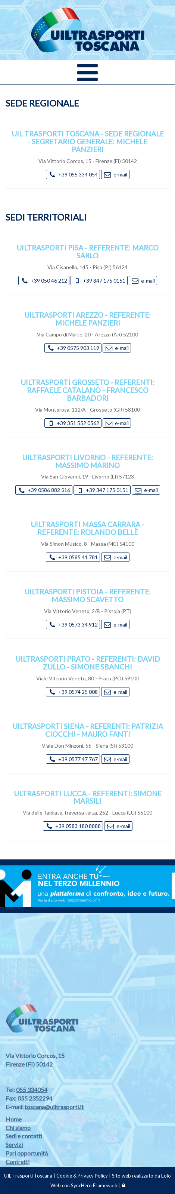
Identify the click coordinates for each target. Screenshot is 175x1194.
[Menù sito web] (87, 72)
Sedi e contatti (24, 1180)
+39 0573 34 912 (73, 624)
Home (14, 1163)
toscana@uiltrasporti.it (54, 1151)
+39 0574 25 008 (73, 692)
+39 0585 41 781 (73, 557)
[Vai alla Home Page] (87, 24)
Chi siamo (18, 1172)
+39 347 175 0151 (99, 280)
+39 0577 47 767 (73, 759)
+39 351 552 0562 (73, 423)
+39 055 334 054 (73, 174)
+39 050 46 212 (44, 280)
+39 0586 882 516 (44, 490)
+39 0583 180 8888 (73, 826)
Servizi (14, 1189)
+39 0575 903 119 (73, 348)
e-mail (115, 174)
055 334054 (31, 1134)
